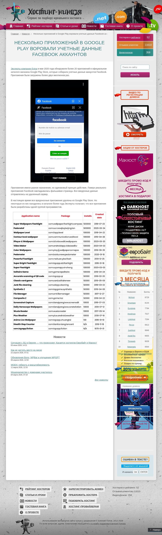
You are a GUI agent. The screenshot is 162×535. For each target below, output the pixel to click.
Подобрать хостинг (82, 500)
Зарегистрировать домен (86, 489)
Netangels (131, 347)
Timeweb (131, 341)
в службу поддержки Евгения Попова (108, 524)
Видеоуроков (126, 52)
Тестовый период (127, 225)
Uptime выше (125, 229)
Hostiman (132, 314)
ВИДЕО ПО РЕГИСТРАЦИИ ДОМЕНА (134, 94)
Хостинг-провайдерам (84, 506)
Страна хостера (126, 238)
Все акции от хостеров (135, 202)
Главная (15, 34)
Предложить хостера (83, 494)
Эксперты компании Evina (24, 68)
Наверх (155, 529)
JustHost (131, 330)
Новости (26, 34)
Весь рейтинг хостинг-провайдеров (135, 353)
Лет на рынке (125, 234)
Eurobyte (131, 308)
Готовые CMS (125, 247)
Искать (135, 75)
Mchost (132, 297)
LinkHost (131, 319)
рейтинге (135, 37)
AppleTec (131, 336)
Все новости (101, 380)
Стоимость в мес (127, 257)
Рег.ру (131, 325)
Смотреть (137, 134)
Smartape (131, 303)
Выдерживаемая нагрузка (127, 253)
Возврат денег (126, 243)
